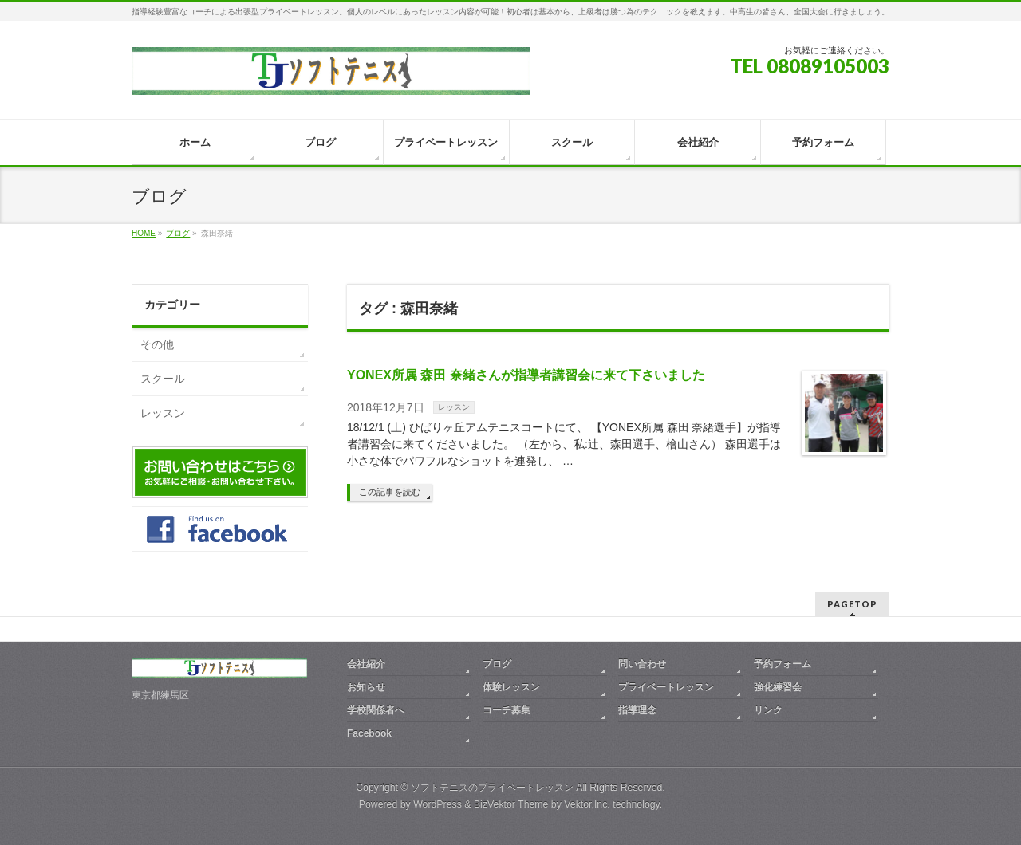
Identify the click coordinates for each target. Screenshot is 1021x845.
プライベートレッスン (666, 687)
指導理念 (637, 710)
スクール (162, 378)
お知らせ (366, 687)
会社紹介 (366, 664)
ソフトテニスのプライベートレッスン (492, 787)
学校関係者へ (375, 710)
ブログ (497, 664)
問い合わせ (642, 664)
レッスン (454, 407)
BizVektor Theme (511, 804)
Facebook (369, 733)
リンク (768, 710)
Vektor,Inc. (587, 804)
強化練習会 (778, 687)
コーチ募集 (506, 710)
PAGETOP (852, 604)
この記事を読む (389, 492)
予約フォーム (782, 664)
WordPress (437, 804)
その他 (157, 344)
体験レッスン (511, 687)
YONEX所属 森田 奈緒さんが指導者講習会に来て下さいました (526, 375)
